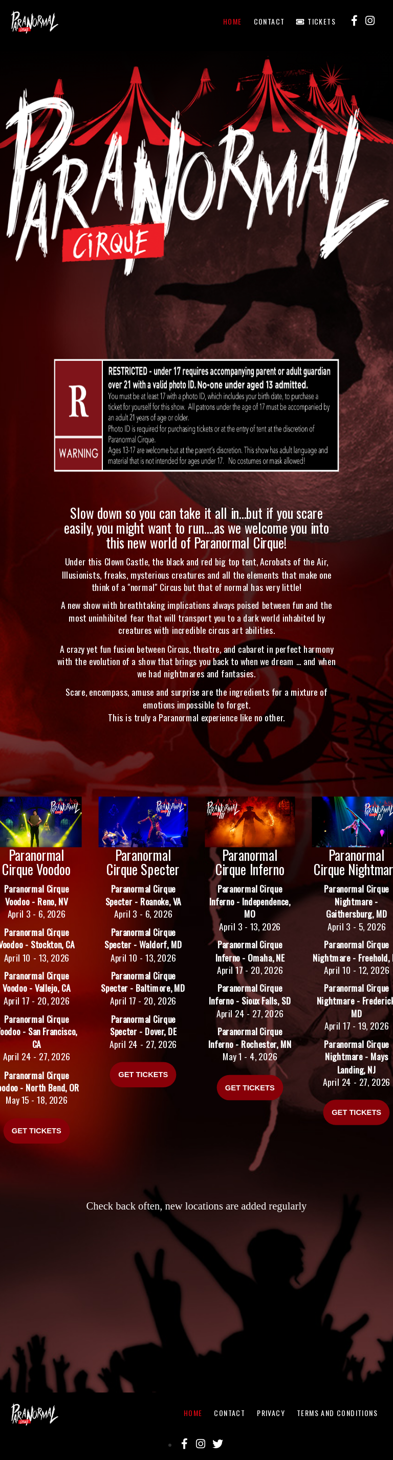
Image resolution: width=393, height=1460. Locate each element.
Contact (269, 21)
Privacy (271, 1412)
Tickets (316, 21)
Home (232, 21)
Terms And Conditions (337, 1412)
